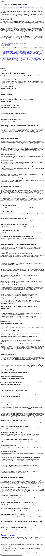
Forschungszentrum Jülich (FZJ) (6, 52)
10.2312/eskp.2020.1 (6, 44)
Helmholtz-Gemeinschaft (24, 48)
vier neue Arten (17, 23)
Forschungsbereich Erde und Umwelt (9, 48)
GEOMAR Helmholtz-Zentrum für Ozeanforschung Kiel (27, 52)
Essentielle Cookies (8, 546)
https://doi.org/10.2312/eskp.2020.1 (7, 535)
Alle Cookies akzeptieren (5, 554)
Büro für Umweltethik (31, 61)
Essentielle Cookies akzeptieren (16, 554)
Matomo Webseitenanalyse (9, 550)
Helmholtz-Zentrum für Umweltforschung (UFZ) (18, 56)
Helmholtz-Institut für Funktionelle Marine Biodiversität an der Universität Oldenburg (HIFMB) (19, 57)
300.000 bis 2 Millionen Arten (6, 25)
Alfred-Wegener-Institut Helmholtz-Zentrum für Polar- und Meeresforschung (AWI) (19, 51)
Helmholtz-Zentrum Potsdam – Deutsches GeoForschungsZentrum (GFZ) (17, 53)
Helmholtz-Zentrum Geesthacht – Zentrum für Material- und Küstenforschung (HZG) (21, 54)
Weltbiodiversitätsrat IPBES (25, 7)
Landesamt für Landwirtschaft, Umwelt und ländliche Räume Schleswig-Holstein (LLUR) (20, 60)
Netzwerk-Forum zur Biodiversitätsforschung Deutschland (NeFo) (22, 61)
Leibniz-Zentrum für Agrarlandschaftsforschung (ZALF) (26, 59)
